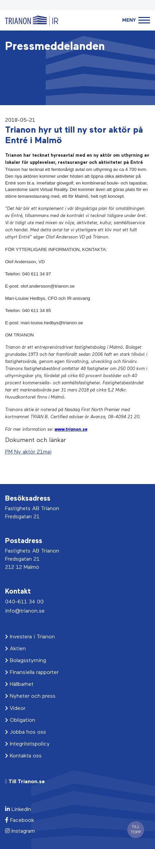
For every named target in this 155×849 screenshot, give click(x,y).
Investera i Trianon (30, 637)
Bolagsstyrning (25, 660)
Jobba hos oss (25, 732)
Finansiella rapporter (32, 672)
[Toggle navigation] (136, 20)
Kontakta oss (23, 756)
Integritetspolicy (27, 744)
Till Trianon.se (25, 782)
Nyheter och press (30, 696)
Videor (15, 708)
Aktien (15, 649)
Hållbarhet (19, 684)
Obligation (20, 720)
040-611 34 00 (24, 602)
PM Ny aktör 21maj (28, 452)
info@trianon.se (25, 611)
